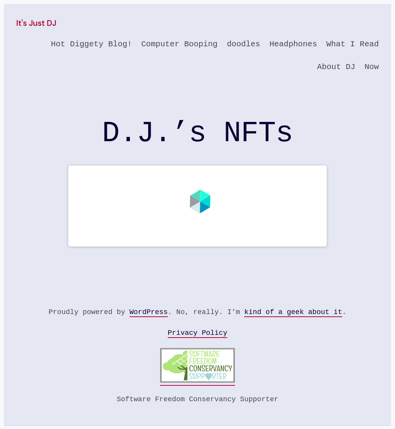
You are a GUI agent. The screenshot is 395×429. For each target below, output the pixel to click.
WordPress (149, 312)
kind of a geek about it (293, 312)
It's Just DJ (36, 23)
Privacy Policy (197, 333)
